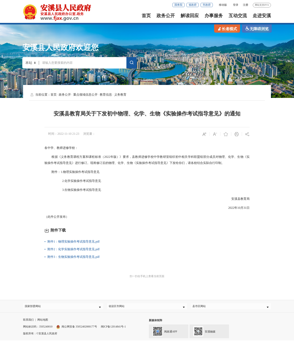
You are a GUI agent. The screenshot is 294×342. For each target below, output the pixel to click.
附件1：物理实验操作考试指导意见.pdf (73, 241)
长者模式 (227, 28)
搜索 (131, 63)
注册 (245, 4)
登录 (235, 4)
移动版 (223, 4)
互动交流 (238, 15)
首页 (146, 15)
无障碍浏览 (257, 28)
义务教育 (120, 94)
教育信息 (106, 94)
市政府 (207, 4)
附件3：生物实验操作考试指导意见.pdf (73, 256)
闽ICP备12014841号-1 (113, 328)
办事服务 (214, 15)
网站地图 (42, 321)
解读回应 (190, 15)
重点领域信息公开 (85, 94)
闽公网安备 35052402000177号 (76, 328)
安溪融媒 (202, 332)
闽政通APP (163, 332)
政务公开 (166, 15)
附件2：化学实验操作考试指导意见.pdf (73, 249)
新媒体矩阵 (155, 322)
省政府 (193, 4)
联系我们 (28, 321)
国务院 (178, 4)
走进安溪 (262, 15)
